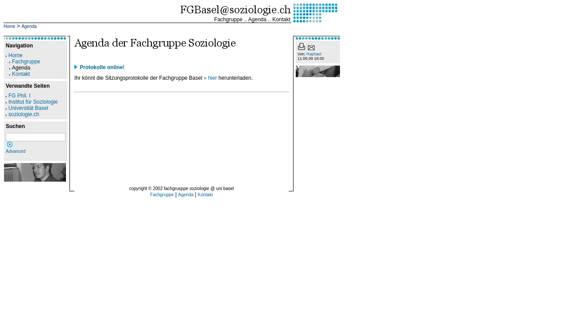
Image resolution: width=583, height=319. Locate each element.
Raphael (314, 54)
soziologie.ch (22, 114)
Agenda (257, 19)
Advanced (15, 151)
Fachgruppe (228, 19)
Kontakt (281, 19)
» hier (210, 78)
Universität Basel (27, 108)
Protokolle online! (102, 67)
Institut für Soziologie (32, 102)
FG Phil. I (18, 96)
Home (9, 26)
